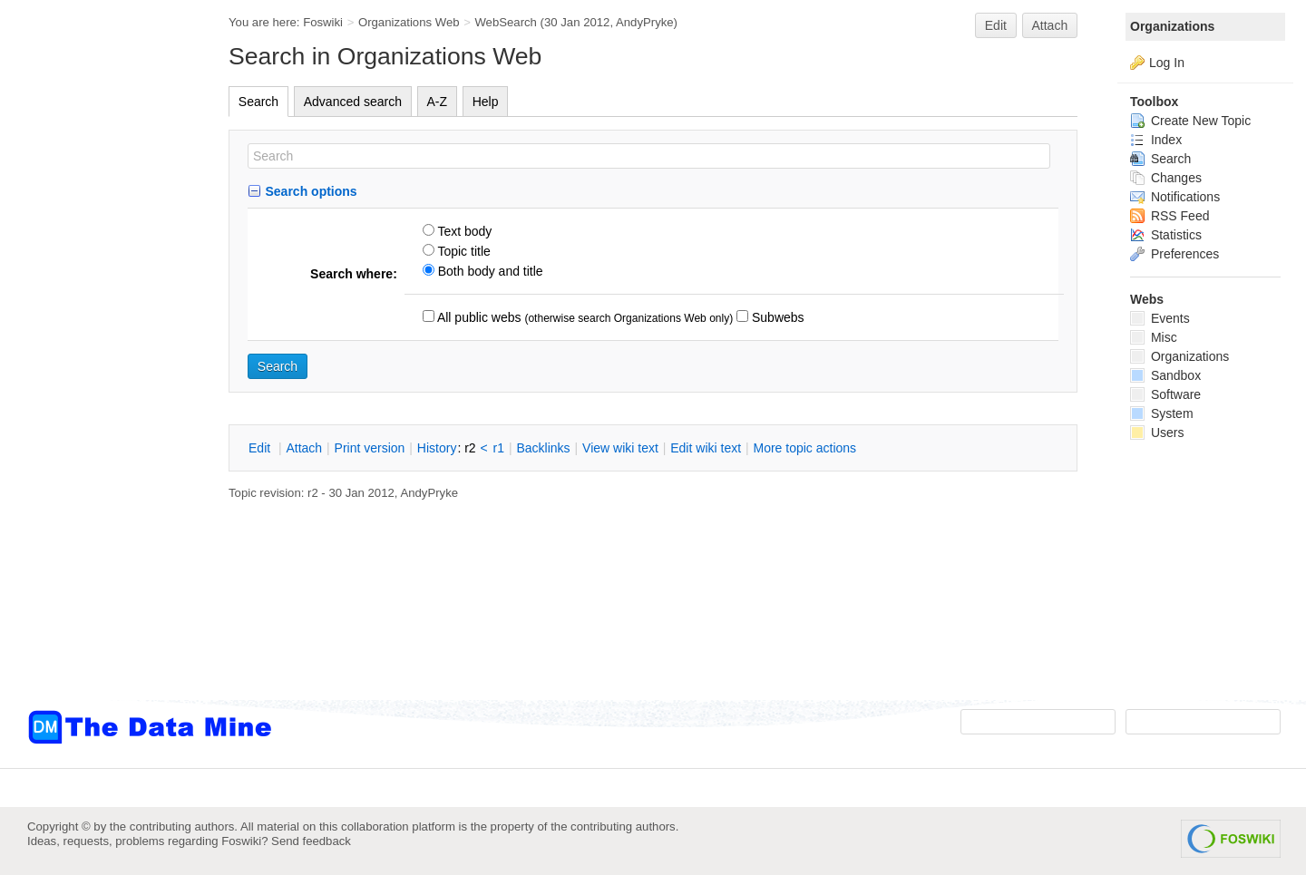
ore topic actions (804, 448)
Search (258, 101)
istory (437, 448)
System (1162, 413)
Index (1156, 139)
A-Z (437, 101)
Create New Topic (1190, 120)
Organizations (1172, 26)
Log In (1166, 62)
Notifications (1175, 197)
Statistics (1166, 235)
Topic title (462, 251)
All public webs (477, 317)
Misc (1153, 337)
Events (1160, 318)
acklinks (543, 448)
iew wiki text (620, 448)
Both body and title (488, 271)
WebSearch (505, 22)
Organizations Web (409, 22)
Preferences (1174, 254)
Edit (996, 25)
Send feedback (311, 841)
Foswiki (323, 22)
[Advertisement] (99, 365)
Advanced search (353, 101)
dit (261, 448)
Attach (1050, 25)
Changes (1166, 177)
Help (486, 101)
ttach (304, 448)
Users (1157, 432)
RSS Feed (1169, 216)
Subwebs (776, 317)
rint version (370, 448)
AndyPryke (645, 22)
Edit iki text (705, 448)
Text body (463, 231)
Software (1165, 394)
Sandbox (1165, 375)
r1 (498, 448)
